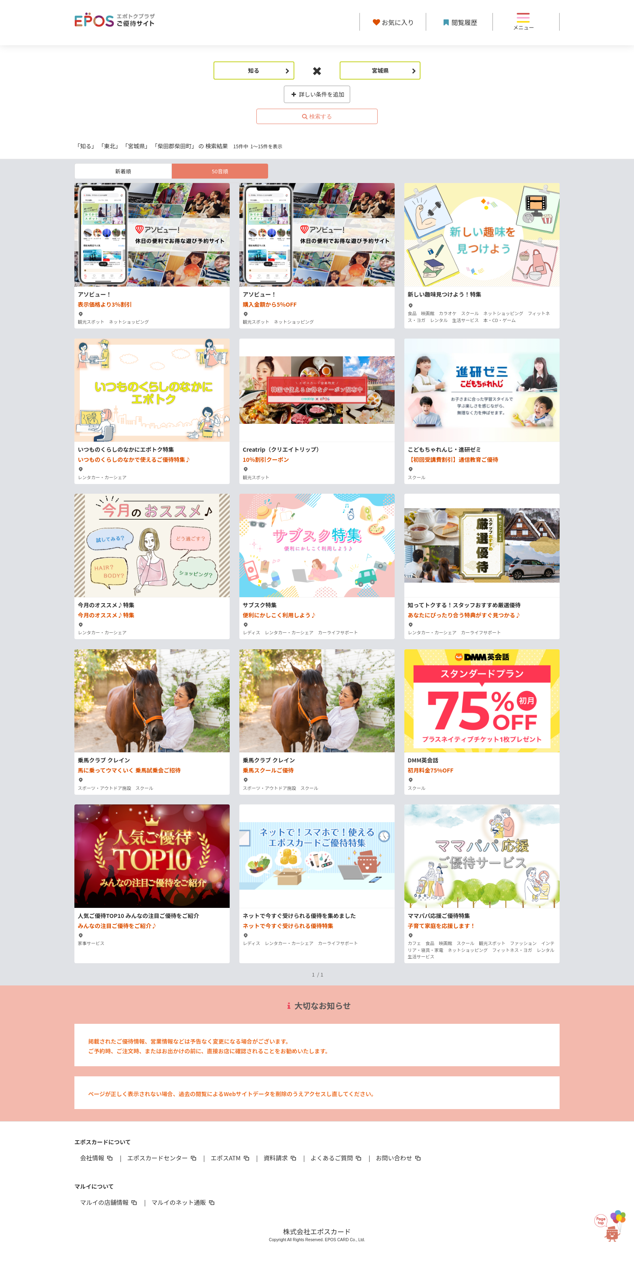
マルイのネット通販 (183, 1202)
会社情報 (97, 1158)
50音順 (220, 171)
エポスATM (231, 1158)
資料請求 (281, 1158)
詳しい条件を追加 (317, 94)
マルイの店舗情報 (109, 1202)
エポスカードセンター (162, 1158)
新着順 (123, 171)
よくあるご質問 (337, 1158)
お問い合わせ (399, 1158)
